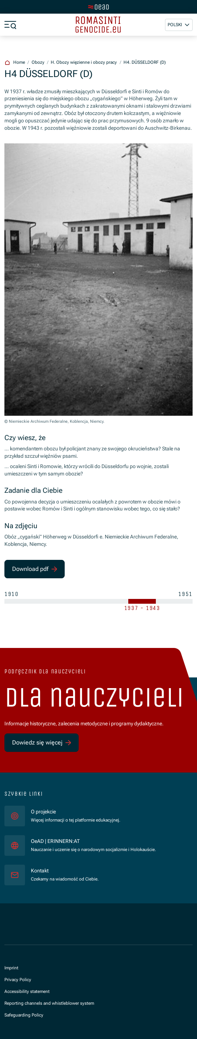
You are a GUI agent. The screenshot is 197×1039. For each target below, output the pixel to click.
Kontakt (40, 871)
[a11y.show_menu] (10, 25)
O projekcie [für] (43, 812)
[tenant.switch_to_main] (98, 7)
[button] (179, 25)
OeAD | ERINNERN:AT (93, 841)
